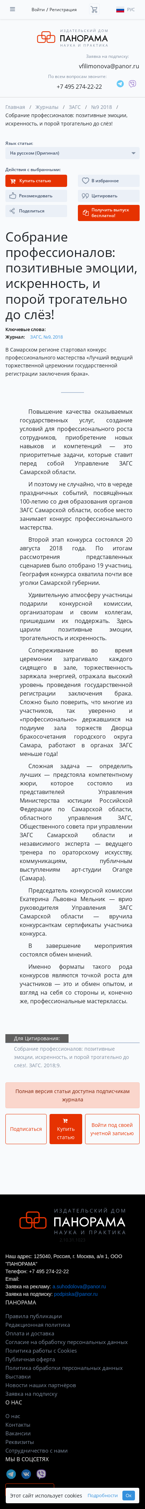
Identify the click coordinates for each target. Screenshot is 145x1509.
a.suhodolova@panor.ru (79, 1286)
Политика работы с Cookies (41, 1350)
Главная (15, 107)
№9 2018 (101, 107)
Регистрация (63, 9)
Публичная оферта (30, 1359)
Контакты (18, 1424)
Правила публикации (33, 1316)
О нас (12, 1415)
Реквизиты (19, 1441)
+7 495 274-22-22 (79, 87)
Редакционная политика (37, 1324)
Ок (129, 1495)
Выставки (18, 1376)
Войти (38, 9)
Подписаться (26, 1128)
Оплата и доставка (29, 1333)
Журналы (47, 107)
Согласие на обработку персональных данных (66, 1341)
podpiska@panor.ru (76, 1294)
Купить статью (66, 1129)
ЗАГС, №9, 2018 (46, 337)
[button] (109, 196)
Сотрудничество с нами (36, 1450)
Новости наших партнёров (40, 1385)
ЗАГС (75, 107)
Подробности (103, 1495)
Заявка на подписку (31, 1393)
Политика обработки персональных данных (64, 1367)
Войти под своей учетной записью (112, 1129)
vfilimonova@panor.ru (109, 66)
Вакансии (18, 1433)
